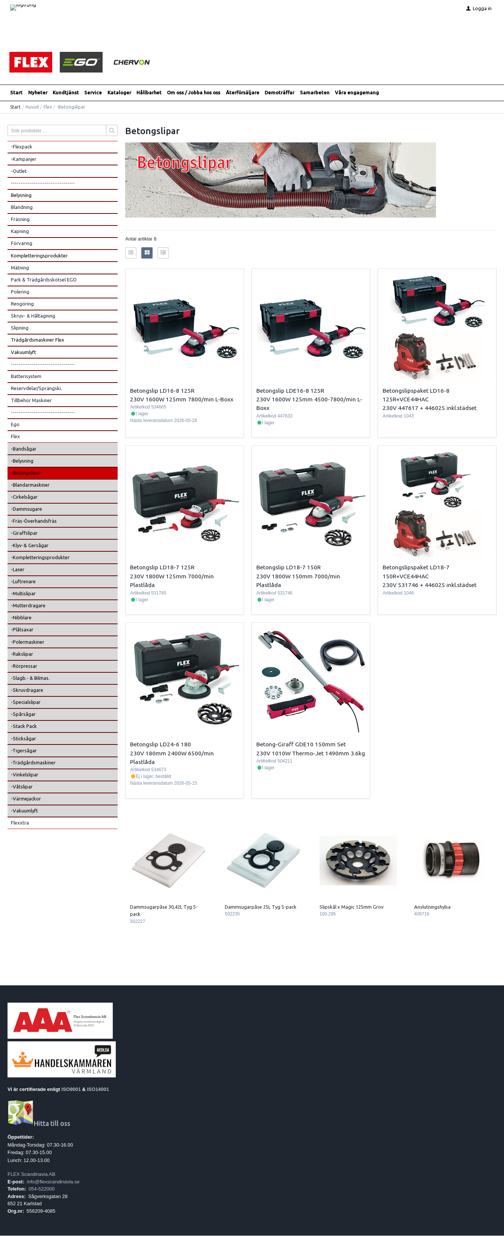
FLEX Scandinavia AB (31, 1174)
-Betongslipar (26, 473)
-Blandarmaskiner (30, 485)
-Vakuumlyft (24, 811)
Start (16, 92)
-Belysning (22, 461)
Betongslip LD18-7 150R (288, 567)
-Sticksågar (23, 738)
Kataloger (119, 92)
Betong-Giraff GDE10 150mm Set (301, 744)
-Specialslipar (26, 702)
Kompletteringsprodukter (39, 255)
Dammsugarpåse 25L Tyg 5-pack (261, 907)
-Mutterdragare (28, 605)
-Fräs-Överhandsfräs (34, 521)
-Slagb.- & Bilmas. (30, 678)
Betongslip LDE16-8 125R (290, 390)
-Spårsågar (23, 714)
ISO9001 (71, 1089)
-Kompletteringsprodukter (40, 557)
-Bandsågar (23, 448)
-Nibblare (21, 617)
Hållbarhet (149, 92)
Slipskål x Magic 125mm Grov (351, 907)
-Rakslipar (22, 654)
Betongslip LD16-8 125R (162, 390)
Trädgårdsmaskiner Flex (37, 340)
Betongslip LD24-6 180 (160, 744)
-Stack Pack (24, 726)
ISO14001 (98, 1089)
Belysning (21, 195)
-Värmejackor (26, 799)
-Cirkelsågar (24, 497)
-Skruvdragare (27, 690)
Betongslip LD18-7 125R (162, 567)
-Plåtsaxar (22, 629)
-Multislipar (23, 593)
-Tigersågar (24, 750)
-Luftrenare (23, 581)
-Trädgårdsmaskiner (33, 763)
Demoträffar (279, 92)
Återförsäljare (242, 92)
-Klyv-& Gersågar (29, 545)
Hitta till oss (39, 1123)
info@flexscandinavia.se (53, 1182)
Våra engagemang (357, 92)
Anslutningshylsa (432, 907)
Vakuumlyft (23, 352)
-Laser (17, 569)
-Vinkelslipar (24, 775)
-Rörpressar (24, 666)
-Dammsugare (26, 509)
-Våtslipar (22, 787)
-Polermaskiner (27, 641)
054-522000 (41, 1189)
